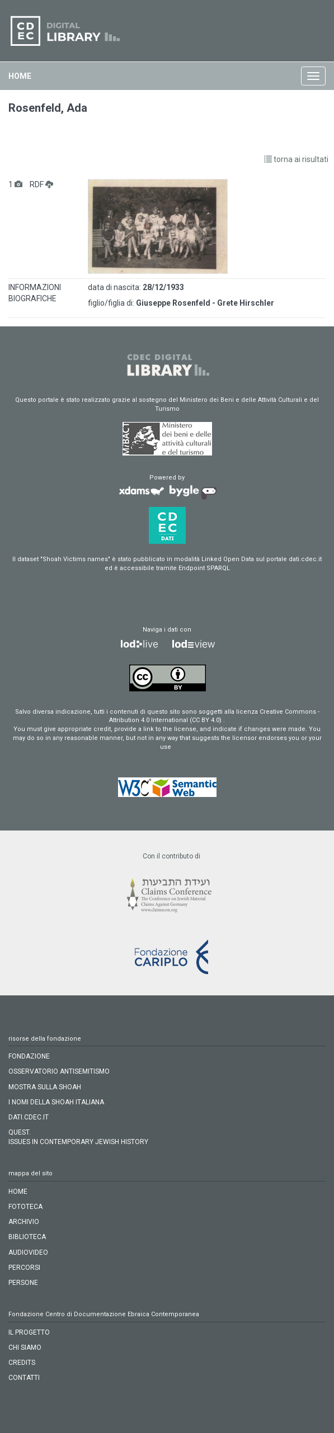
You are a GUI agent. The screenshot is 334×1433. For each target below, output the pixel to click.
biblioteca (27, 1237)
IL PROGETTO (29, 1332)
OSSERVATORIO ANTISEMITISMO (59, 1071)
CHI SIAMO (24, 1347)
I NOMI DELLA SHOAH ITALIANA (56, 1102)
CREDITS (21, 1362)
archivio (23, 1222)
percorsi (24, 1267)
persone (23, 1283)
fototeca (25, 1207)
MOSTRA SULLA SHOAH (44, 1087)
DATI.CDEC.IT (28, 1117)
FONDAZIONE (29, 1056)
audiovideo (28, 1252)
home (19, 76)
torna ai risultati (296, 159)
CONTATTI (24, 1378)
